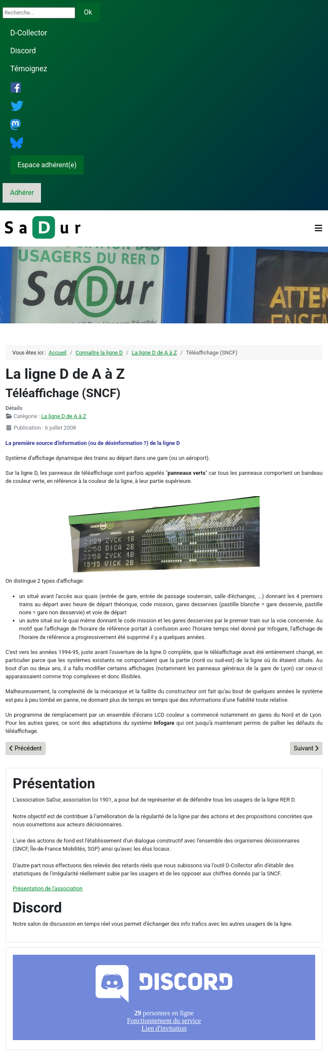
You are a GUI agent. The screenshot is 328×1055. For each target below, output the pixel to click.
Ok (88, 12)
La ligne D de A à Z (63, 416)
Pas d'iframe (164, 997)
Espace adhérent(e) (47, 165)
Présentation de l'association (48, 888)
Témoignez (28, 68)
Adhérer (22, 193)
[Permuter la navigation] (318, 228)
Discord (23, 51)
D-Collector (28, 33)
